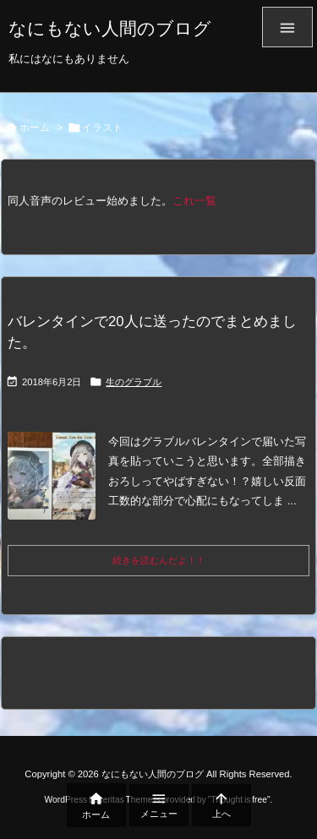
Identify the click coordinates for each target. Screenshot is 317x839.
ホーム (34, 127)
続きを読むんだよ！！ (158, 560)
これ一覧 (194, 200)
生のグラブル (133, 382)
